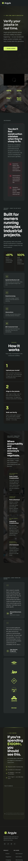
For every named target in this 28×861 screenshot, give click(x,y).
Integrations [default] (8, 856)
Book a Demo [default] (10, 48)
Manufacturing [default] (19, 859)
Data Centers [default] (19, 856)
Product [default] (7, 853)
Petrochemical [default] (19, 853)
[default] (12, 833)
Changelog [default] (8, 859)
